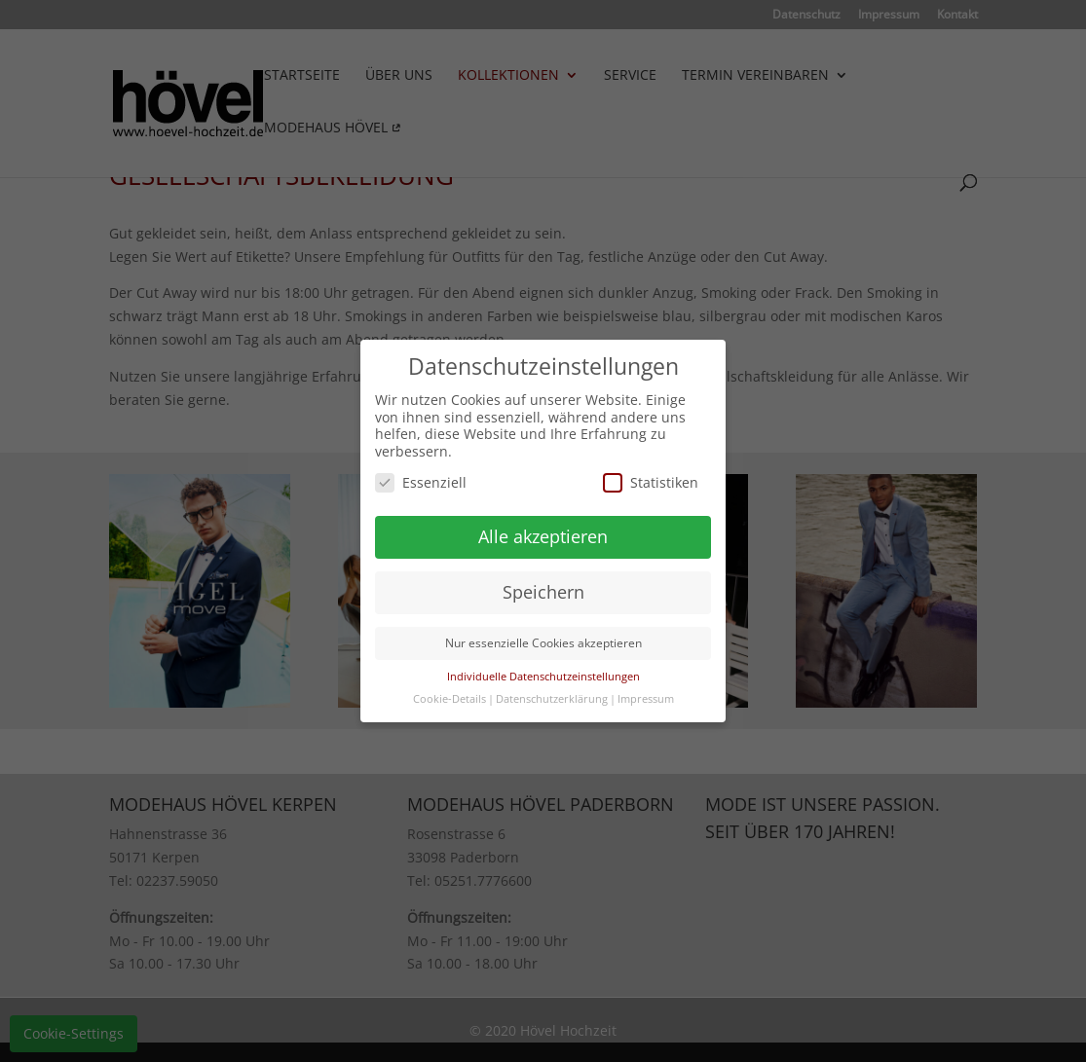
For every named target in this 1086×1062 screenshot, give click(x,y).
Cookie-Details (449, 699)
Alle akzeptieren (543, 536)
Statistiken (650, 482)
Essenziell (421, 482)
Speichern (543, 592)
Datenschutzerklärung (552, 699)
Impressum (646, 699)
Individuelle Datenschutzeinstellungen (543, 676)
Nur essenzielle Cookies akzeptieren (543, 643)
